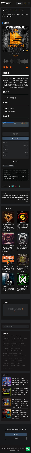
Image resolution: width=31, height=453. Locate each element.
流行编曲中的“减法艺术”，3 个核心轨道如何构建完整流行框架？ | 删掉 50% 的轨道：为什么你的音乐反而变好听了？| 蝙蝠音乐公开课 (20, 414)
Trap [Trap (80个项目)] (16, 358)
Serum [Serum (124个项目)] (5, 353)
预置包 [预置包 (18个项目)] (5, 368)
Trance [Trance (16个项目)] (11, 358)
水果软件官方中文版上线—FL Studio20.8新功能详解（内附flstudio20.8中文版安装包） (8, 269)
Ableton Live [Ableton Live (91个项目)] (6, 335)
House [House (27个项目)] (18, 345)
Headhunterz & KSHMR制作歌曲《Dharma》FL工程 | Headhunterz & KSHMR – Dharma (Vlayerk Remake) (8, 227)
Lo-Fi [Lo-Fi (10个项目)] (11, 348)
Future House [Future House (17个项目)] (14, 343)
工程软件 (22, 10)
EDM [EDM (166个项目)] (25, 338)
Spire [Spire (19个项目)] (20, 353)
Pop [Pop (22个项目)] (11, 350)
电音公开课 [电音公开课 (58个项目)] (6, 363)
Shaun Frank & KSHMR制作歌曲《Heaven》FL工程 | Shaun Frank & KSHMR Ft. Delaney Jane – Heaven (8, 248)
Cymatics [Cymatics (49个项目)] (18, 335)
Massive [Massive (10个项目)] (5, 350)
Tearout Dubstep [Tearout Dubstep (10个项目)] (22, 355)
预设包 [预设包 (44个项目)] (11, 368)
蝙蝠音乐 (6, 176)
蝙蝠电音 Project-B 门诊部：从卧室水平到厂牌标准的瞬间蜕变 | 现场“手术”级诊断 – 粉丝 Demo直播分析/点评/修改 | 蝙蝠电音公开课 (20, 403)
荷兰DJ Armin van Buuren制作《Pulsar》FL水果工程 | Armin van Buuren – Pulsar (8, 288)
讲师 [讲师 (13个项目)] (18, 365)
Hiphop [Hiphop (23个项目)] (12, 345)
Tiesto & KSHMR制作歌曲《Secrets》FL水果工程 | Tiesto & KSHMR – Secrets (22, 198)
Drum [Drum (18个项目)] (13, 338)
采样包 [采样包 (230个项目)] (24, 365)
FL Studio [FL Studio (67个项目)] (20, 340)
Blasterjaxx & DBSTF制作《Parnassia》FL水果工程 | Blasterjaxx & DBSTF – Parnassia (22, 288)
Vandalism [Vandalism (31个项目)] (22, 358)
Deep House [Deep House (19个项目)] (6, 338)
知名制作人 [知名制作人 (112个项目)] (6, 365)
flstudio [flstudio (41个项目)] (14, 340)
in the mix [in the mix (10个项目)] (23, 345)
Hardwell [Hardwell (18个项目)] (21, 343)
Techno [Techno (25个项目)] (5, 358)
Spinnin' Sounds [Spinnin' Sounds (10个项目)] (13, 353)
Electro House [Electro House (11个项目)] (6, 340)
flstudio (5, 165)
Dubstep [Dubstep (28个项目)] (19, 338)
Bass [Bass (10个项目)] (12, 335)
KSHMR (11, 165)
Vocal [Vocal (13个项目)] (5, 360)
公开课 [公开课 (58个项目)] (20, 360)
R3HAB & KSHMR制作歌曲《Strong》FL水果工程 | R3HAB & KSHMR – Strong (22, 226)
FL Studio (16, 10)
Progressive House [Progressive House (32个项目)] (18, 350)
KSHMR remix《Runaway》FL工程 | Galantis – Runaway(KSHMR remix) (22, 248)
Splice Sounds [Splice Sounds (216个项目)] (6, 355)
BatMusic (5, 10)
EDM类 (11, 10)
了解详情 (16, 438)
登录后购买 (15, 138)
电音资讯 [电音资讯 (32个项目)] (19, 363)
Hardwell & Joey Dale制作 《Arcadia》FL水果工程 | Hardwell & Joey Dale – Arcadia (22, 269)
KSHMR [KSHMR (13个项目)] (5, 348)
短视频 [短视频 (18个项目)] (13, 365)
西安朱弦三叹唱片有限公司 (12, 448)
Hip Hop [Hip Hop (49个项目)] (5, 345)
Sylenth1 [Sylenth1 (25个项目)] (14, 355)
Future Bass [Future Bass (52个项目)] (6, 343)
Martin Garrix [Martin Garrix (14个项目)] (18, 348)
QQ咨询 (15, 161)
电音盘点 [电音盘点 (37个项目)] (13, 363)
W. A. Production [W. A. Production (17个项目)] (12, 360)
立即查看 (16, 434)
